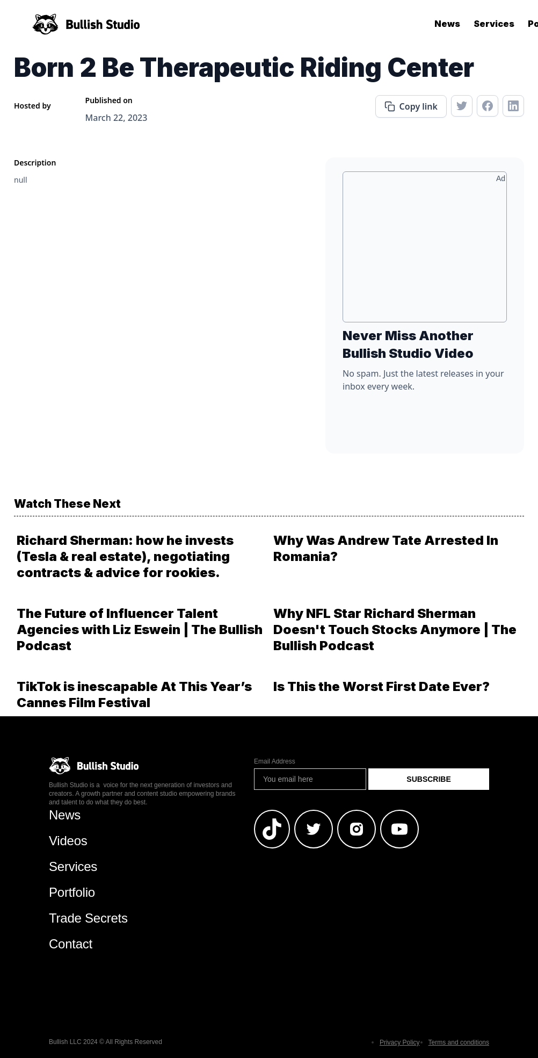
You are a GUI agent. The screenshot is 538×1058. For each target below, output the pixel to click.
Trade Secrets (88, 918)
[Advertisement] (424, 251)
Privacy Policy (400, 1042)
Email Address (274, 761)
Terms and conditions (458, 1042)
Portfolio (72, 892)
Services (494, 23)
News (447, 23)
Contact (70, 944)
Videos (68, 840)
